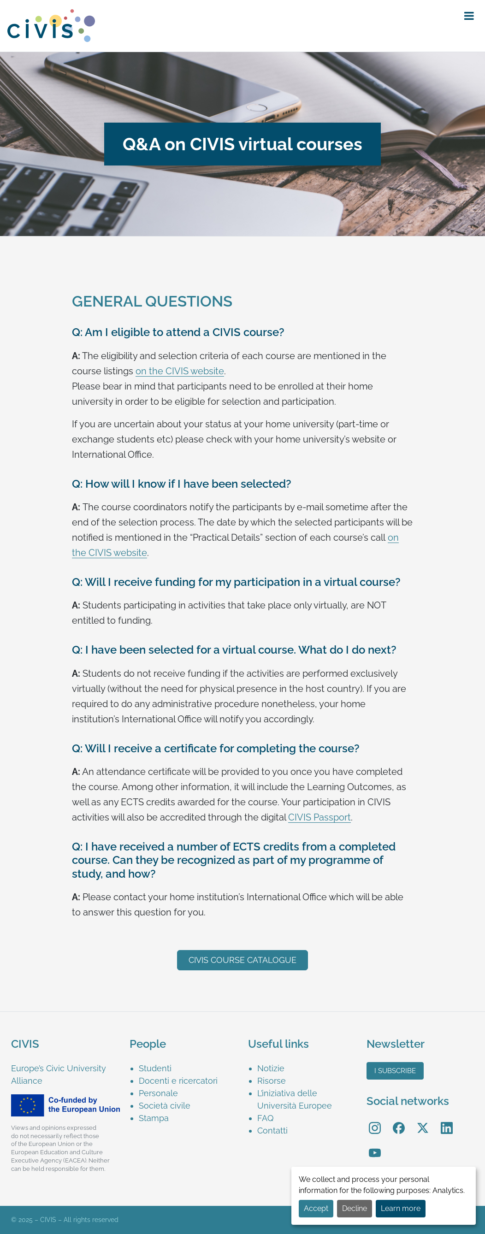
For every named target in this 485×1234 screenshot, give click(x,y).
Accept (316, 1208)
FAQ (265, 1118)
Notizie (270, 1068)
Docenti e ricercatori (178, 1081)
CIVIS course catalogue (242, 960)
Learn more (400, 1208)
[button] (469, 16)
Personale (158, 1093)
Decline (354, 1208)
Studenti (155, 1068)
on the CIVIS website (180, 371)
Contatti (272, 1130)
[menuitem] (188, 1068)
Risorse (271, 1081)
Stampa (154, 1118)
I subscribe (395, 1071)
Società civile (164, 1105)
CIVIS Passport (319, 817)
